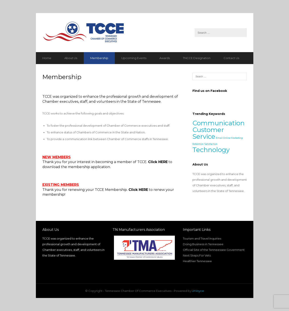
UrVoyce (198, 291)
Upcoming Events (133, 58)
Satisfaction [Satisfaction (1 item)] (210, 144)
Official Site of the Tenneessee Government (214, 249)
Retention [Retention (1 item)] (198, 144)
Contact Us (231, 58)
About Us (70, 58)
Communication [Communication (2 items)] (218, 123)
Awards (164, 58)
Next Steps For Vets (197, 255)
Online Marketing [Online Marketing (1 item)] (233, 138)
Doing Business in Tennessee (203, 244)
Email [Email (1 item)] (219, 138)
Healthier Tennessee (197, 261)
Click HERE (158, 162)
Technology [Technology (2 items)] (211, 150)
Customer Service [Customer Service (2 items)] (208, 133)
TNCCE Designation (196, 58)
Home (46, 58)
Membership (99, 58)
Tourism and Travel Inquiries (202, 238)
